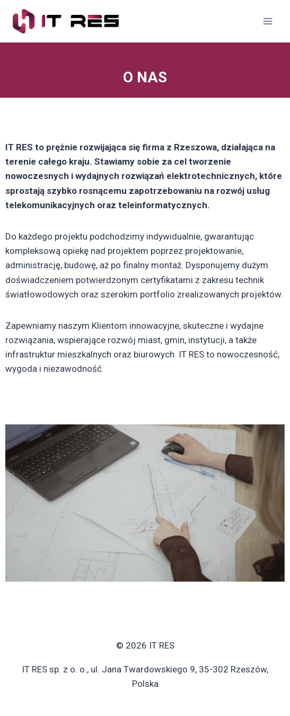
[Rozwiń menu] (267, 21)
